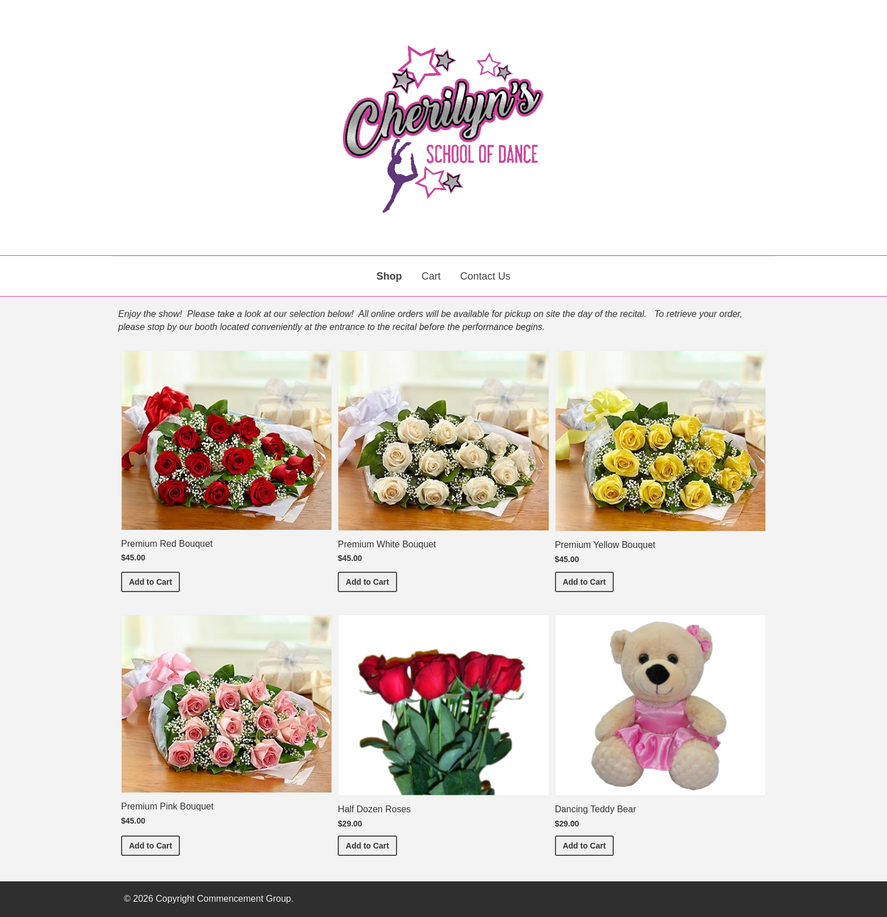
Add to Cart (154, 581)
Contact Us (485, 276)
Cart (431, 276)
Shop (389, 276)
